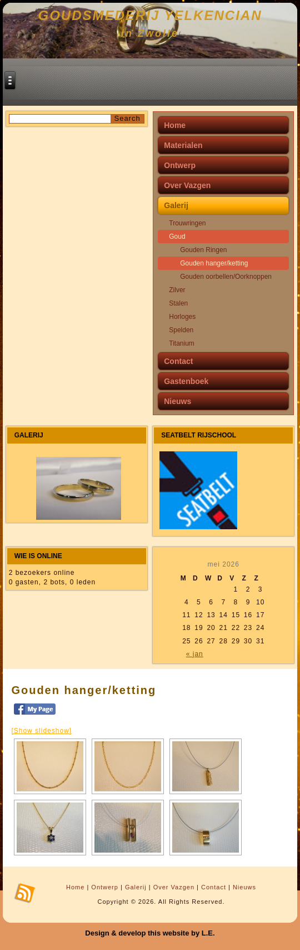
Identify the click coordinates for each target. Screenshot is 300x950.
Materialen (183, 145)
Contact (178, 361)
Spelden (181, 330)
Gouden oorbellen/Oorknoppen (226, 276)
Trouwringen (187, 223)
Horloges (182, 317)
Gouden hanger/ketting (214, 263)
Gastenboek (186, 381)
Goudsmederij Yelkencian (150, 15)
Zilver (177, 290)
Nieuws (177, 401)
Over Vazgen (187, 185)
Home (175, 125)
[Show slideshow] (41, 731)
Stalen (178, 303)
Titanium (181, 343)
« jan (194, 654)
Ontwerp (180, 165)
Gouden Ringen (203, 250)
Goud (177, 236)
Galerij (176, 205)
